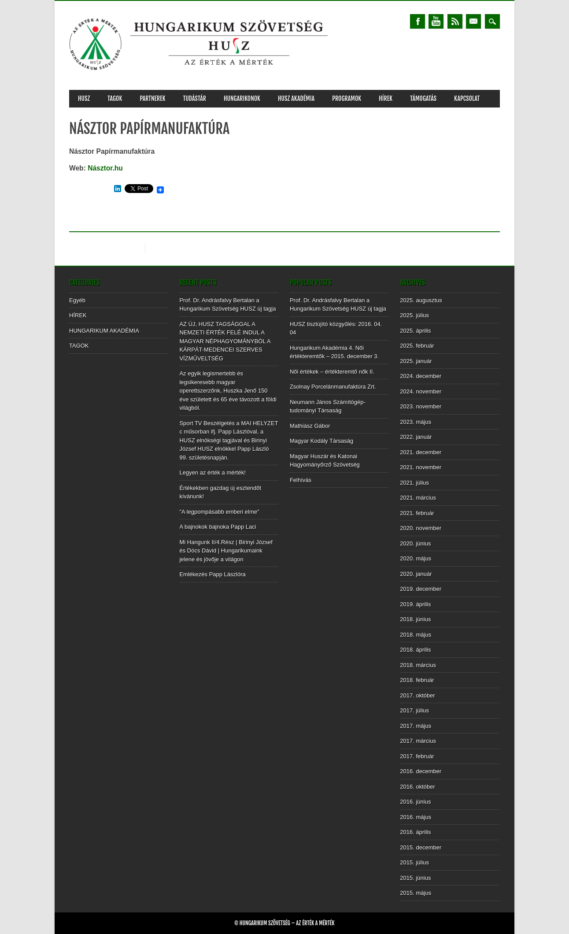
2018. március (418, 665)
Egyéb (77, 300)
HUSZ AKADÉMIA (296, 98)
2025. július (414, 315)
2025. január (416, 361)
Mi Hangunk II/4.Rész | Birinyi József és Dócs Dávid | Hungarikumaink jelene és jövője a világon (225, 551)
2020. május (415, 558)
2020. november (420, 528)
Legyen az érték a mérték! (212, 472)
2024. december (420, 376)
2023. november (420, 406)
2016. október (417, 786)
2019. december (420, 589)
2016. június (415, 801)
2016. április (415, 832)
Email (473, 21)
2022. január (416, 437)
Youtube (436, 21)
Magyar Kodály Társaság (321, 440)
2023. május (415, 422)
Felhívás (300, 480)
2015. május (415, 893)
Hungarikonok (242, 98)
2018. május (415, 634)
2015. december (420, 847)
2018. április (415, 649)
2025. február (417, 345)
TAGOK (114, 98)
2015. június (415, 878)
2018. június (415, 619)
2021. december (420, 452)
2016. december (420, 771)
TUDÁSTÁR (194, 98)
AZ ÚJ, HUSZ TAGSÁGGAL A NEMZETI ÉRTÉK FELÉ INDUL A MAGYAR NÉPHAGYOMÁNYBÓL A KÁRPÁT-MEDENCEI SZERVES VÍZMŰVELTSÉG (224, 341)
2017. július (414, 710)
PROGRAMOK (346, 98)
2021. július (414, 482)
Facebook (417, 21)
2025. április (415, 330)
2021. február (417, 513)
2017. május (415, 726)
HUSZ (84, 98)
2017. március (418, 741)
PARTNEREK (152, 98)
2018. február (417, 680)
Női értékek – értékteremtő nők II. (332, 371)
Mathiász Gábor (310, 426)
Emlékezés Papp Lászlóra (212, 574)
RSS (454, 21)
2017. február (417, 756)
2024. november (420, 391)
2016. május (415, 817)
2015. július (414, 862)
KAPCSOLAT (467, 98)
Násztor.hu (105, 168)
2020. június (415, 543)
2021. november (420, 467)
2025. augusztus (421, 300)
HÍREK (385, 98)
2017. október (417, 695)
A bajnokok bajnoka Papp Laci (217, 526)
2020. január (416, 574)
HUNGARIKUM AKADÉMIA (104, 330)
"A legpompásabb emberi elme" (219, 511)
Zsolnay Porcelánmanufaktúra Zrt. (333, 386)
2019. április (415, 604)
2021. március (418, 497)
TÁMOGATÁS (423, 98)
